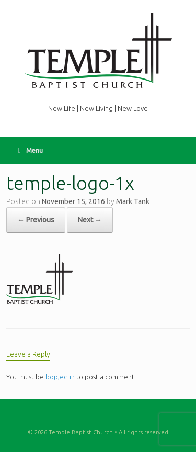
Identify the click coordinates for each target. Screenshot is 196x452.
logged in (60, 376)
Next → (90, 220)
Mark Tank (132, 201)
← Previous (35, 220)
